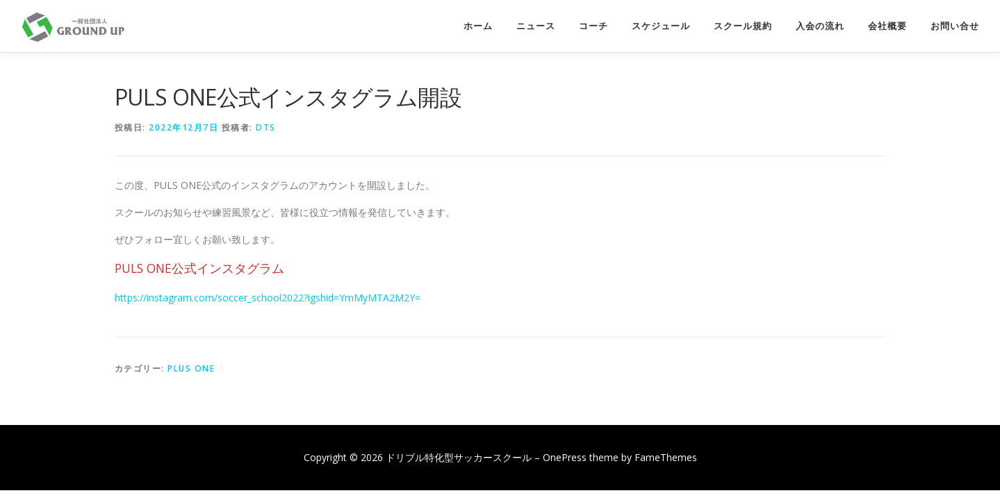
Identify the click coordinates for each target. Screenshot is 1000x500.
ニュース (535, 26)
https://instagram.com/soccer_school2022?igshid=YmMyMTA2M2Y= (267, 297)
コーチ (593, 26)
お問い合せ (955, 26)
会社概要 (887, 26)
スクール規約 (743, 26)
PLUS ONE (191, 368)
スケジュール (661, 26)
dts (266, 127)
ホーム (478, 26)
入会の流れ (820, 26)
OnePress (565, 457)
